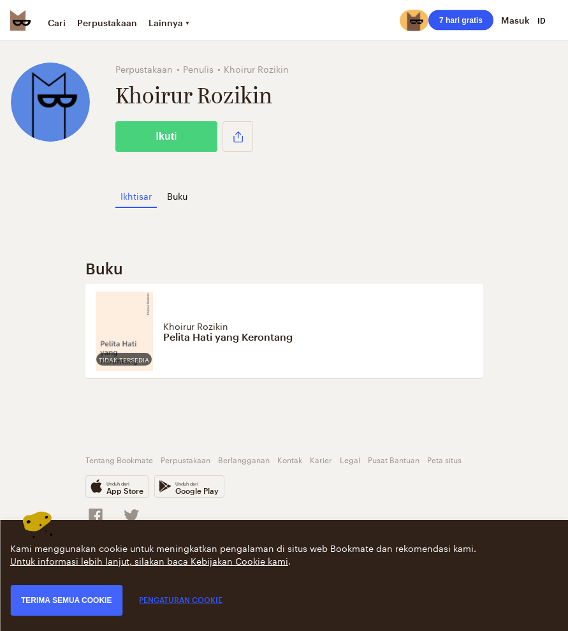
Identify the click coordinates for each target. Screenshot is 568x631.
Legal (350, 459)
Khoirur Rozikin (195, 325)
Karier (321, 459)
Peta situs (444, 459)
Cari (57, 22)
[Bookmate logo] (20, 20)
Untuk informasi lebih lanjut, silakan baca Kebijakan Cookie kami (149, 560)
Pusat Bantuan (393, 459)
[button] (237, 136)
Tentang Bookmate (119, 459)
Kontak (289, 459)
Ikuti (166, 136)
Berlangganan (244, 459)
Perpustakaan (107, 22)
